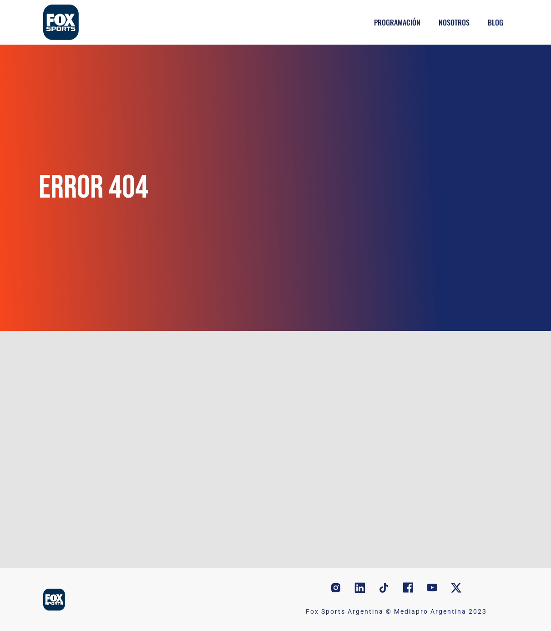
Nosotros (454, 22)
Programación (397, 22)
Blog (495, 22)
